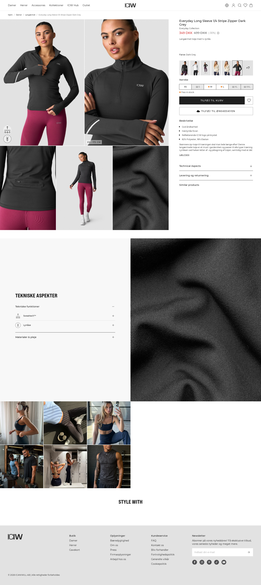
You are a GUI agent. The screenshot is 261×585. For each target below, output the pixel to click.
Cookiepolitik (158, 563)
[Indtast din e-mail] (218, 552)
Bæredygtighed (119, 540)
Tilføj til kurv (212, 100)
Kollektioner (56, 5)
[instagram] (202, 562)
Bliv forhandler (159, 549)
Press (113, 549)
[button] (42, 82)
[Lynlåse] (7, 139)
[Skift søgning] (240, 5)
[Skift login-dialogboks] (233, 5)
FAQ (153, 540)
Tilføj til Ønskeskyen (216, 111)
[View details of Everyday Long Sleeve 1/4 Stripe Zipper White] (195, 68)
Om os (114, 545)
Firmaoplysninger (120, 554)
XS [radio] (185, 86)
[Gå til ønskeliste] (245, 5)
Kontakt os (157, 545)
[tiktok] (216, 562)
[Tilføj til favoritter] (249, 100)
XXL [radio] (247, 86)
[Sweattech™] (7, 130)
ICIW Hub (73, 5)
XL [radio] (234, 86)
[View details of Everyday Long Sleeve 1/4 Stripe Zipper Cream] (216, 68)
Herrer (24, 5)
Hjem (10, 15)
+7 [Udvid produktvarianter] (248, 68)
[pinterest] (209, 562)
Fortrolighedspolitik (162, 554)
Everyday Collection (189, 28)
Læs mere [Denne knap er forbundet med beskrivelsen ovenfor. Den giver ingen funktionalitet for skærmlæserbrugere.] (184, 155)
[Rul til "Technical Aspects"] (216, 166)
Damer (12, 5)
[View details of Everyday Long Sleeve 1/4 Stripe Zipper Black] (184, 68)
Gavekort (74, 549)
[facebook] (194, 562)
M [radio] (211, 86)
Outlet (86, 5)
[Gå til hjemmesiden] (130, 5)
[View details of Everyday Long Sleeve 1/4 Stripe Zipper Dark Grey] (237, 68)
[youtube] (224, 562)
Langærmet (30, 15)
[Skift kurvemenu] (251, 5)
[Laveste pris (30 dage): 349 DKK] (218, 33)
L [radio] (223, 86)
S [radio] (198, 86)
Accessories (38, 5)
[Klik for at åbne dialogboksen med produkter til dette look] (21, 423)
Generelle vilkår (160, 559)
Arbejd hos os (118, 559)
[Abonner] (248, 552)
